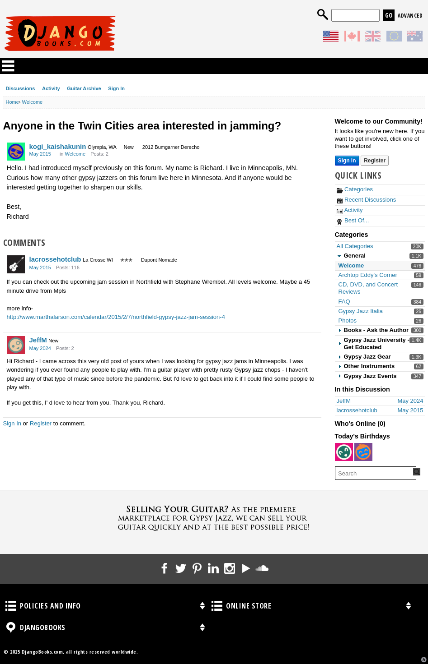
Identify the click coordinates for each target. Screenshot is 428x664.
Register (41, 423)
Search (322, 14)
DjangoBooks (11, 627)
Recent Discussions (366, 199)
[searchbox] (375, 473)
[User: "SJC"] (344, 452)
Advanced (410, 15)
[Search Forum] (416, 471)
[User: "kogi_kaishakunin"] (16, 152)
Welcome (351, 265)
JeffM (38, 340)
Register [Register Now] (375, 160)
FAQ (344, 301)
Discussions (20, 88)
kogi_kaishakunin (57, 146)
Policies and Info (11, 606)
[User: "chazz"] (363, 452)
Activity (51, 88)
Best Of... (353, 220)
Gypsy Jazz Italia (361, 311)
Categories (355, 189)
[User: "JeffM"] (16, 345)
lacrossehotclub (55, 259)
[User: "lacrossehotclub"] (16, 264)
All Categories (355, 246)
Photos (348, 320)
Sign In (116, 88)
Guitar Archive (84, 88)
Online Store (217, 606)
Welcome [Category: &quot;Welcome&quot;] (75, 154)
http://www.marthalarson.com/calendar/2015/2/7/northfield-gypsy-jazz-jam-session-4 (116, 317)
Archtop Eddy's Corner (368, 275)
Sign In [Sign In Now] (347, 160)
